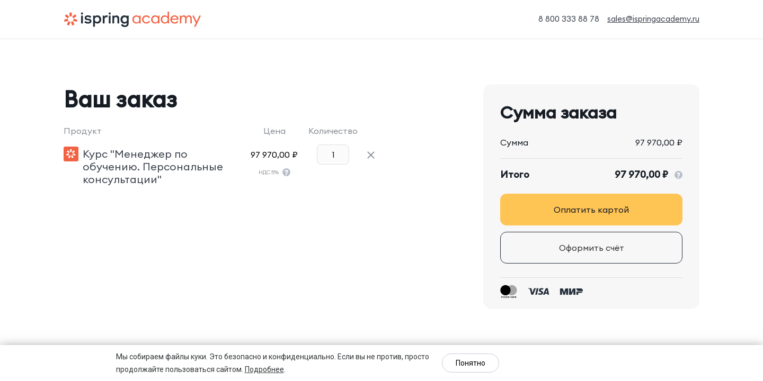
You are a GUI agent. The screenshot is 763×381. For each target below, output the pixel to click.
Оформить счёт (591, 247)
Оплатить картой (591, 209)
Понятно (470, 363)
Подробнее (264, 369)
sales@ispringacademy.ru (653, 19)
